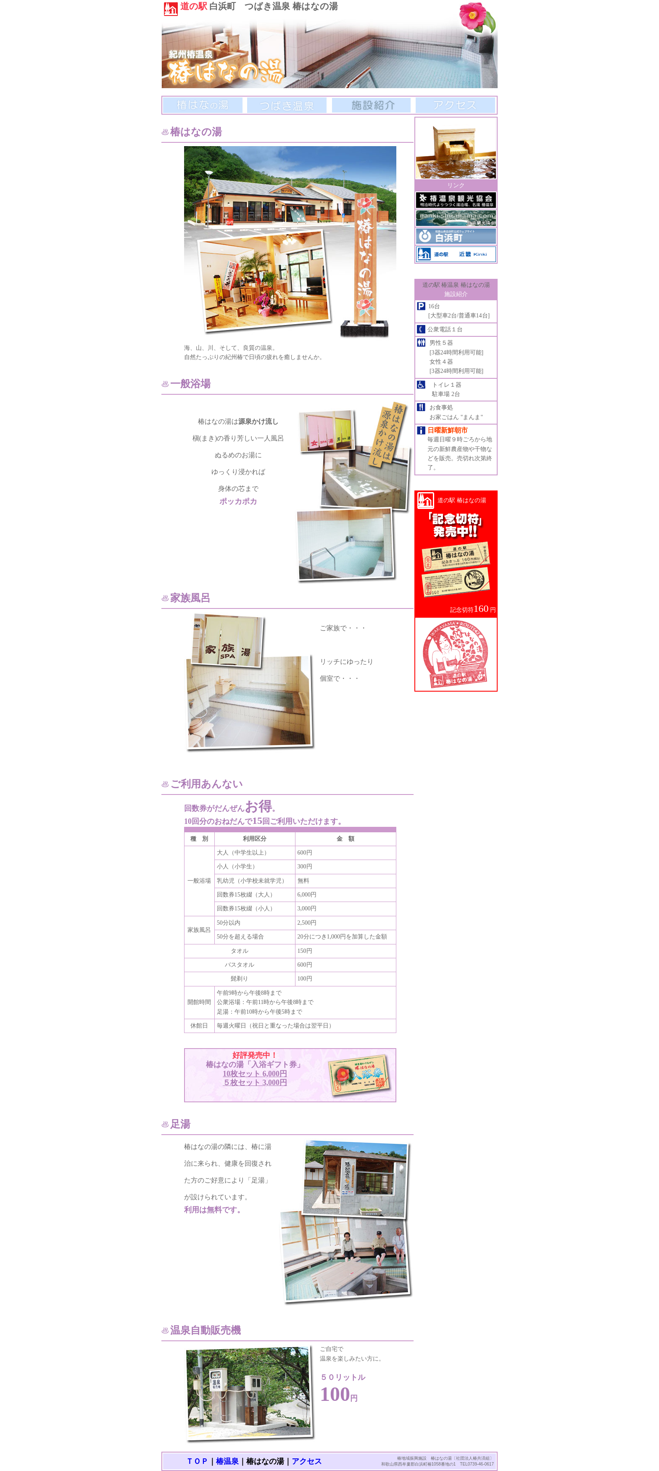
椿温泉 (227, 1461)
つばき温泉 (287, 105)
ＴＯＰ (197, 1461)
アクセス (455, 105)
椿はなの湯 (203, 105)
